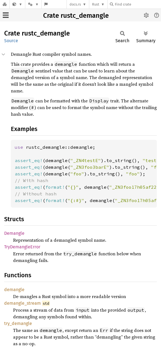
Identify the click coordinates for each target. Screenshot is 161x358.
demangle (14, 289)
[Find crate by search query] (137, 4)
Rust (95, 4)
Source (11, 40)
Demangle (14, 233)
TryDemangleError (22, 246)
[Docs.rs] (4, 4)
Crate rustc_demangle (76, 15)
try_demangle (18, 323)
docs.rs (75, 4)
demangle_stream (22, 303)
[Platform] (33, 4)
